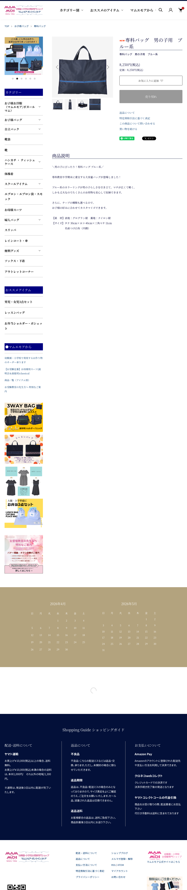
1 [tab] (13, 79)
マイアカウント (119, 871)
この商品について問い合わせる (137, 123)
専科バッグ (40, 26)
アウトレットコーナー (19, 272)
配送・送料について (86, 853)
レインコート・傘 (16, 241)
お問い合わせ (118, 877)
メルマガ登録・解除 (122, 859)
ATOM (121, 865)
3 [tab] (21, 79)
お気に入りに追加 (151, 80)
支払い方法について (86, 865)
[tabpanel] (24, 56)
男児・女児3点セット (19, 302)
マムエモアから (141, 10)
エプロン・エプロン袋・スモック (24, 196)
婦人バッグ (12, 220)
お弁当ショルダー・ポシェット (23, 326)
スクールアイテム (16, 184)
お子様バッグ (21, 26)
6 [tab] (35, 79)
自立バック (12, 129)
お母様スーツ (13, 210)
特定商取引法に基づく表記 (134, 118)
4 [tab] (26, 79)
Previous (57, 67)
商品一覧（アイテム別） (17, 380)
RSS (113, 865)
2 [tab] (17, 79)
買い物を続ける (128, 129)
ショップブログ (119, 853)
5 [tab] (30, 79)
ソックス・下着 (15, 261)
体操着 (9, 174)
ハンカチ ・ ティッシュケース (20, 162)
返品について (127, 112)
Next (107, 67)
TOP (7, 26)
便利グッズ (12, 251)
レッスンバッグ (15, 313)
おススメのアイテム (104, 10)
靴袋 (7, 139)
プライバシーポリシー (88, 877)
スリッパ (10, 230)
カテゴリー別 (69, 10)
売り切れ (151, 97)
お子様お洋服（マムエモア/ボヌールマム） (20, 107)
